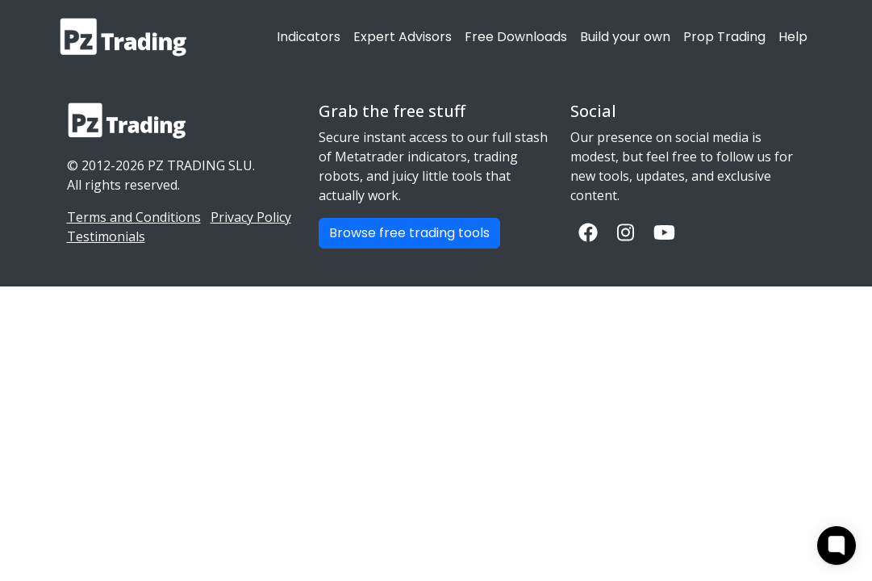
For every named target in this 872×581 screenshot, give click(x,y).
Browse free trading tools (409, 233)
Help (792, 36)
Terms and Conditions (134, 217)
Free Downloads (516, 36)
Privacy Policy (251, 217)
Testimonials (106, 236)
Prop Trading (724, 36)
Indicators (308, 36)
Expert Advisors (402, 36)
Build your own (625, 36)
